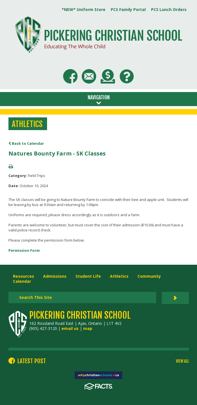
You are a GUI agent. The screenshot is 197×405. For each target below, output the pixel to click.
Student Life (88, 276)
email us (70, 328)
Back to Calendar (26, 143)
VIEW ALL (182, 361)
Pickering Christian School (79, 315)
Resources (23, 276)
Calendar (22, 281)
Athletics (119, 276)
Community (149, 276)
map (87, 328)
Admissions (55, 276)
